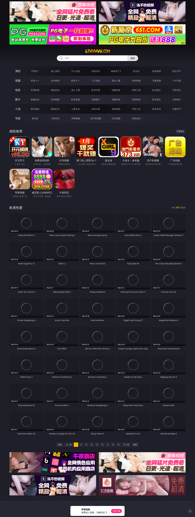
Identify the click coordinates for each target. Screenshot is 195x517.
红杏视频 (116, 118)
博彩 (18, 71)
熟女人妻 (116, 80)
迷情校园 (116, 108)
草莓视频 (75, 118)
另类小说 (136, 108)
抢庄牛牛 (176, 71)
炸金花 (136, 71)
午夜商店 (55, 118)
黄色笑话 (156, 108)
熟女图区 (156, 99)
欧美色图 (75, 99)
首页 (60, 444)
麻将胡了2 (116, 71)
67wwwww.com (97, 51)
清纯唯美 (136, 99)
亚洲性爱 (35, 90)
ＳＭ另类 (176, 80)
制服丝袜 (116, 90)
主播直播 (156, 80)
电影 (18, 90)
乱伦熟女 (156, 90)
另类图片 (176, 99)
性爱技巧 (176, 108)
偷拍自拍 (55, 90)
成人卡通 (75, 90)
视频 (18, 80)
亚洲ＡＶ (35, 80)
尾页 (135, 444)
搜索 (133, 58)
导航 (18, 118)
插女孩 (35, 118)
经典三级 (136, 90)
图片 (18, 99)
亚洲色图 (55, 99)
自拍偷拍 (55, 80)
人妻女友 (75, 108)
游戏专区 (95, 71)
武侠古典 (95, 108)
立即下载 (116, 511)
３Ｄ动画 (95, 80)
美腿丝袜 (116, 99)
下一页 (126, 444)
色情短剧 (136, 118)
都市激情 (35, 108)
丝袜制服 (136, 80)
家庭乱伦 (55, 108)
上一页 (69, 444)
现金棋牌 (156, 71)
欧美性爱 (95, 90)
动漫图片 (95, 99)
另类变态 (176, 90)
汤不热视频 (95, 118)
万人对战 (75, 71)
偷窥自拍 (35, 99)
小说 (18, 109)
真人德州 (55, 71)
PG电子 (35, 71)
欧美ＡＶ (75, 80)
